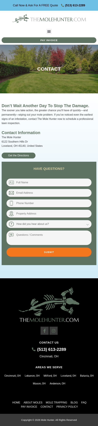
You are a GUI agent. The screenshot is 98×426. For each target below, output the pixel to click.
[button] (49, 31)
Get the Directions (18, 155)
